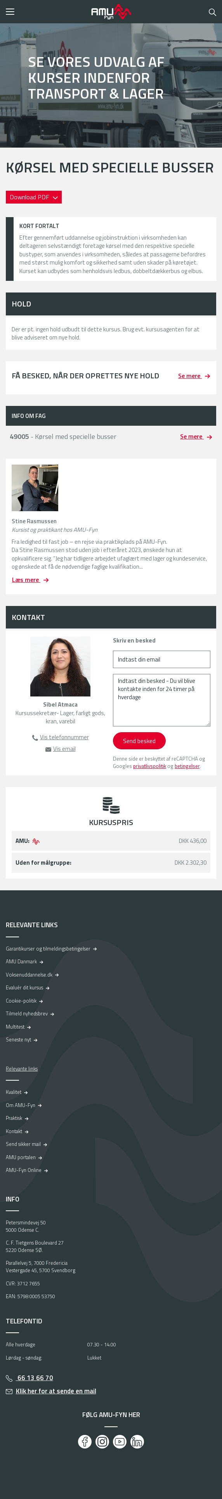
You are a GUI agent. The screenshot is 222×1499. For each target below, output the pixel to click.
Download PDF (30, 197)
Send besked (139, 740)
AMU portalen (21, 1157)
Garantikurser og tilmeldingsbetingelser (48, 948)
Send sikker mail (23, 1144)
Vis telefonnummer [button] (64, 737)
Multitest (15, 1027)
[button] (46, 12)
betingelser (187, 766)
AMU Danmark (21, 961)
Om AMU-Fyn (20, 1105)
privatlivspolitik (149, 766)
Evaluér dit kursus (24, 987)
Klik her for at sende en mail (56, 1391)
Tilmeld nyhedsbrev (27, 1013)
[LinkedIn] (137, 1442)
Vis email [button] (64, 749)
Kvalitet (13, 1092)
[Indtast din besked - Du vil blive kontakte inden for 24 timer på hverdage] (161, 700)
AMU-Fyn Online (24, 1170)
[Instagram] (102, 1442)
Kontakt (14, 1131)
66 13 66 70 (34, 1377)
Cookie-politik (21, 1001)
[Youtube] (120, 1442)
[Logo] (111, 11)
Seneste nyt (18, 1039)
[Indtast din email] (161, 659)
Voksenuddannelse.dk (29, 974)
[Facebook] (85, 1442)
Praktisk (14, 1118)
